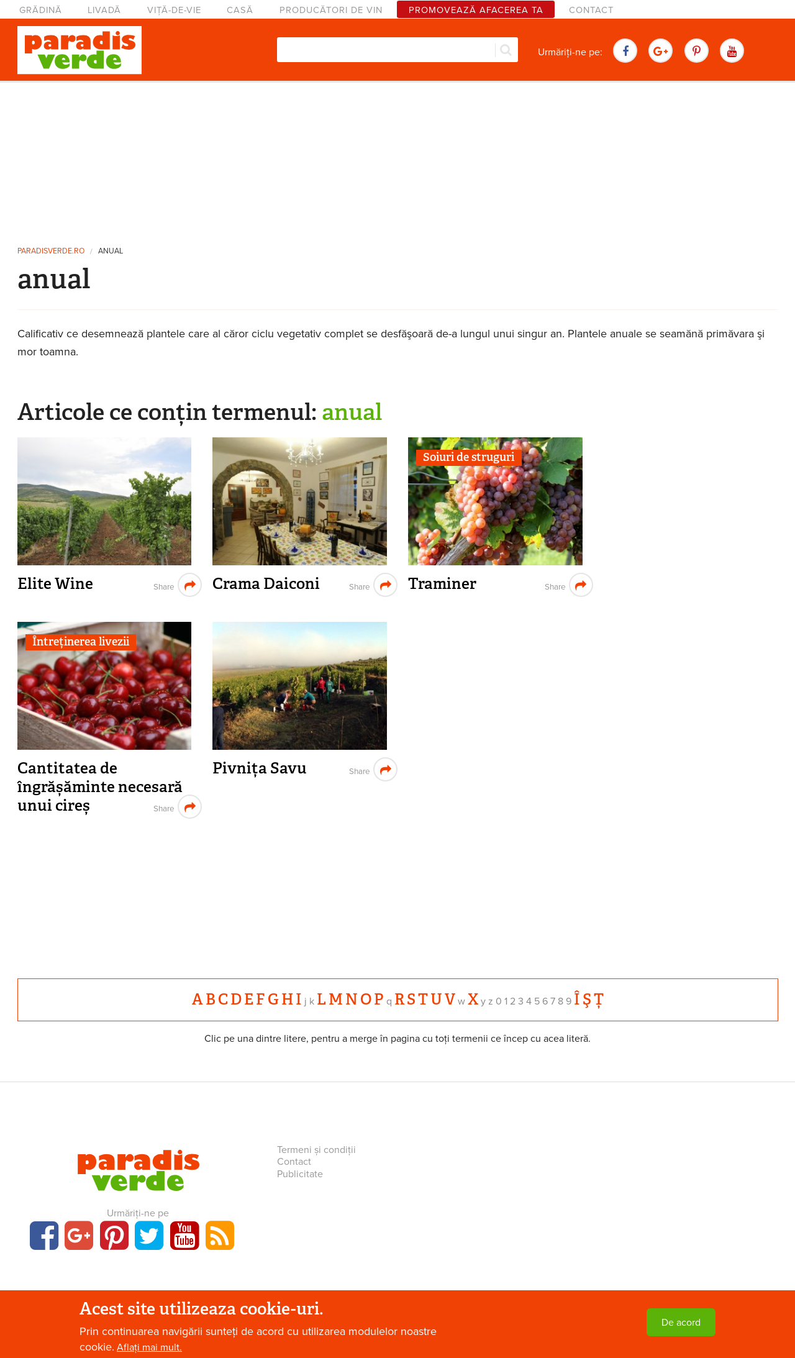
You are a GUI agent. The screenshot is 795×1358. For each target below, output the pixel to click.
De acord (681, 1322)
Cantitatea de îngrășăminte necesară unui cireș (100, 786)
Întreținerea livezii (80, 641)
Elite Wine (55, 583)
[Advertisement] (397, 158)
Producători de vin (331, 10)
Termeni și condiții (316, 1150)
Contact (591, 10)
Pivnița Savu (259, 768)
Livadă (104, 10)
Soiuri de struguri (468, 457)
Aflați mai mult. (149, 1347)
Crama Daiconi (266, 583)
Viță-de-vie (174, 10)
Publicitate (300, 1174)
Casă (240, 10)
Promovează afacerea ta (476, 10)
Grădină (40, 10)
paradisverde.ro (50, 251)
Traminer (442, 583)
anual (110, 251)
